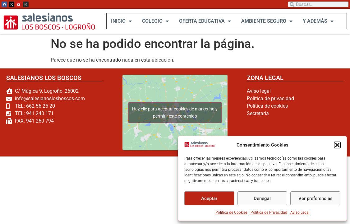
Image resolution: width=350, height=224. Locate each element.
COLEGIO (155, 21)
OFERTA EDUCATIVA (205, 21)
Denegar (262, 198)
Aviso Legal (300, 212)
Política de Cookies (231, 212)
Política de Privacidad (269, 212)
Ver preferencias (315, 198)
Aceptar (209, 198)
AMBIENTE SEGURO (266, 21)
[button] (337, 145)
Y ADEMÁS (317, 21)
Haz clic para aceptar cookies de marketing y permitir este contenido (175, 112)
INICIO (121, 21)
